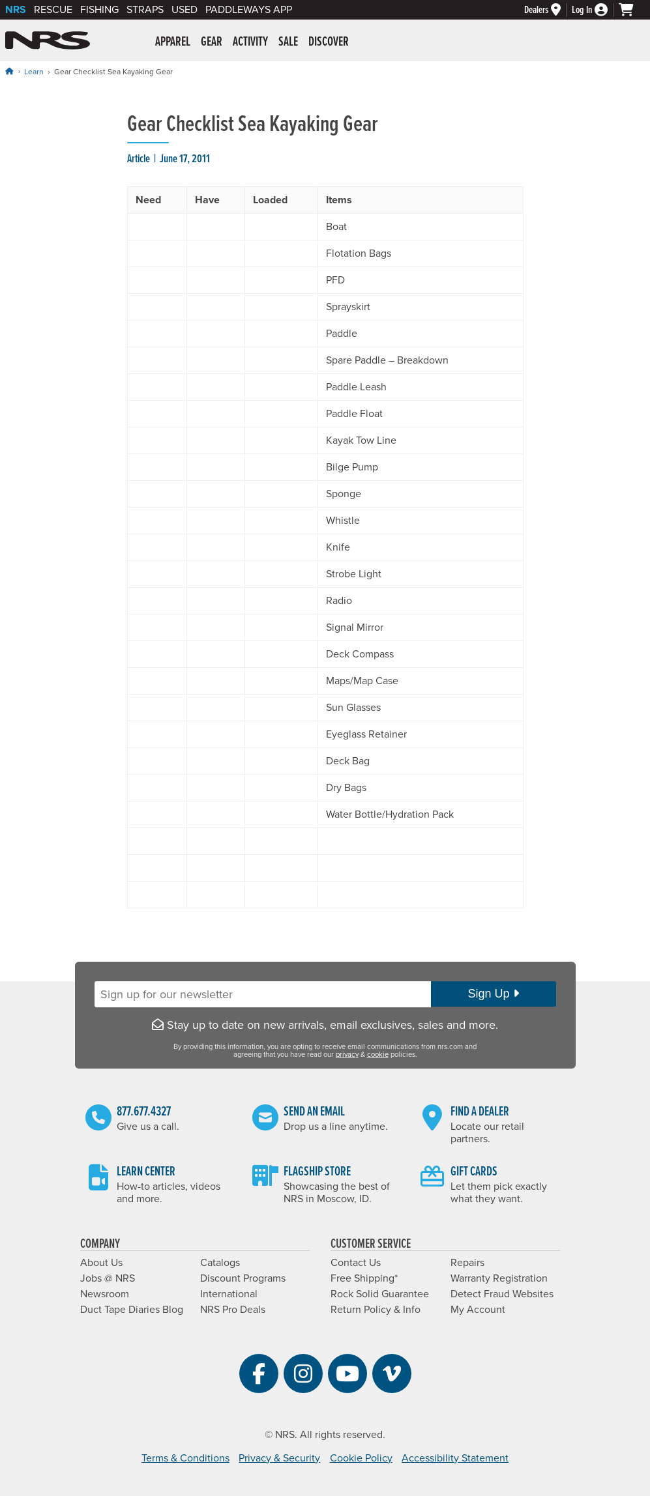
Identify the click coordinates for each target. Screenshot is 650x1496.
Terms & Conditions (185, 1458)
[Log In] (595, 10)
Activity (250, 42)
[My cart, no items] (632, 9)
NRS (15, 9)
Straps (145, 9)
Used (184, 9)
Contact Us (356, 1262)
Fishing (99, 9)
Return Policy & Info (376, 1309)
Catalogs (220, 1262)
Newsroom (104, 1294)
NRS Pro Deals (232, 1309)
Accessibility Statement (455, 1458)
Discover (328, 42)
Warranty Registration (499, 1278)
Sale (288, 42)
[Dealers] (548, 10)
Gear (211, 42)
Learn (34, 71)
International (229, 1294)
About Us (101, 1262)
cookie (378, 1054)
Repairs (467, 1262)
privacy (347, 1054)
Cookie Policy (361, 1458)
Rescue (53, 9)
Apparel (172, 42)
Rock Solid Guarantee (380, 1294)
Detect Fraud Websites (502, 1294)
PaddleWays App (248, 9)
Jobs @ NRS (107, 1278)
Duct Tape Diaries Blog (131, 1309)
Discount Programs (243, 1278)
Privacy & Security (279, 1458)
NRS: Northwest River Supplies (47, 40)
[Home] (9, 71)
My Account (478, 1309)
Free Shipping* (364, 1278)
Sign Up (492, 993)
